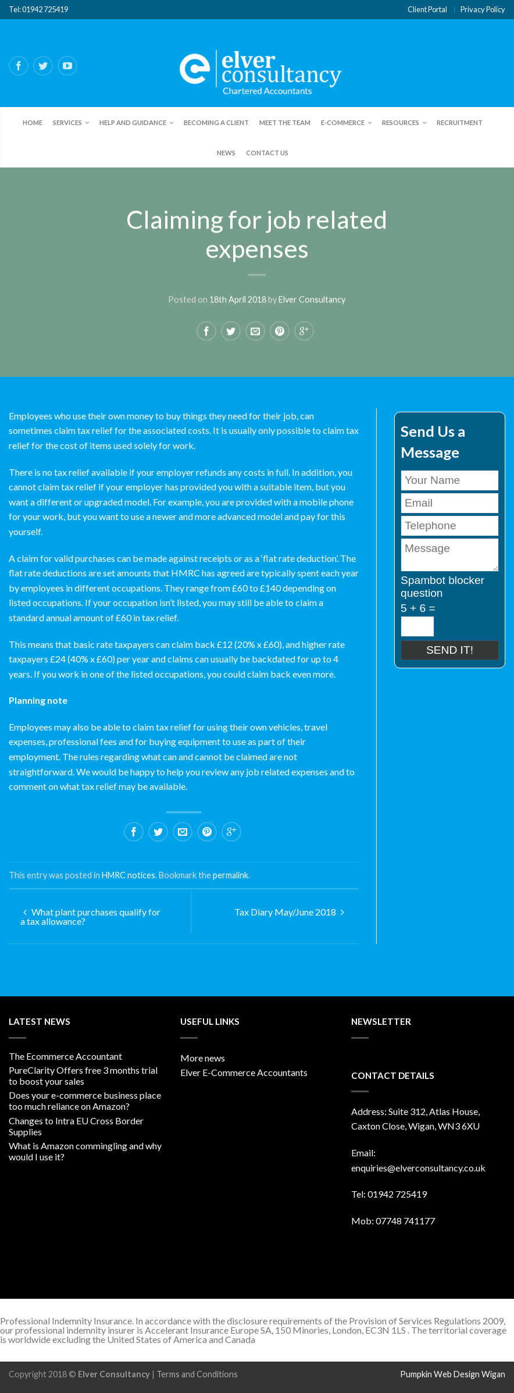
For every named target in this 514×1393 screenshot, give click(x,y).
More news (202, 1057)
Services (67, 122)
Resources (400, 122)
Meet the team (284, 122)
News (226, 152)
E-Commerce (343, 122)
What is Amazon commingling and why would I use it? (85, 1151)
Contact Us (267, 152)
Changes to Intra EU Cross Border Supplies (76, 1126)
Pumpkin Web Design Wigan (452, 1374)
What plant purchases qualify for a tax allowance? (90, 916)
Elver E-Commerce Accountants (244, 1072)
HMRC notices (128, 875)
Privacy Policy (483, 9)
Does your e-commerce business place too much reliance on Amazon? (85, 1100)
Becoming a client (216, 122)
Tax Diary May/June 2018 (289, 911)
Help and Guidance (132, 122)
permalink (230, 875)
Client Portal (427, 9)
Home (32, 122)
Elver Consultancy (312, 299)
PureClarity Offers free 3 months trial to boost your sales (83, 1075)
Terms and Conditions (197, 1374)
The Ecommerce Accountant (65, 1055)
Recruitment (460, 122)
